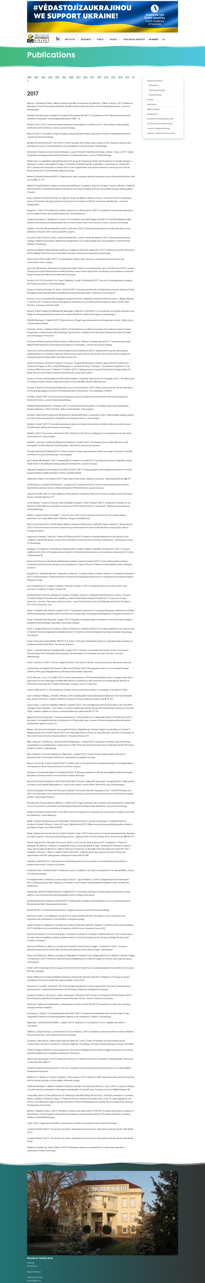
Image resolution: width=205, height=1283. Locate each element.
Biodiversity (153, 85)
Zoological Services (134, 39)
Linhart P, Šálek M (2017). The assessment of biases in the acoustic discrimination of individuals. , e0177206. (77, 690)
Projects (150, 100)
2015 (106, 77)
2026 (29, 77)
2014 (113, 77)
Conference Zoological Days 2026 (160, 119)
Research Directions (155, 81)
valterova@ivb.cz (49, 1226)
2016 (99, 77)
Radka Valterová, (34, 1226)
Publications (152, 104)
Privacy (71, 1277)
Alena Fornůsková (74, 1230)
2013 (120, 77)
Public (103, 39)
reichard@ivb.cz (34, 1215)
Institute (72, 39)
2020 (71, 77)
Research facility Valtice (122, 1192)
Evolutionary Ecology (157, 90)
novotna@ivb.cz (34, 1235)
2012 (127, 77)
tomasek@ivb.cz (73, 1219)
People (116, 39)
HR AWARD (153, 39)
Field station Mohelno (159, 1192)
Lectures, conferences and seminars (161, 133)
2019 (78, 77)
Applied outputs (153, 109)
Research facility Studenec (77, 1194)
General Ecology (155, 95)
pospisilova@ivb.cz (152, 1215)
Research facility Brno (42, 1192)
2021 (64, 77)
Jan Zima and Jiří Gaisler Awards (160, 124)
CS (163, 39)
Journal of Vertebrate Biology (158, 128)
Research (88, 39)
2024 (43, 77)
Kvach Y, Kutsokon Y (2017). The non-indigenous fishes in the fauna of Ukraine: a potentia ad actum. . (79, 662)
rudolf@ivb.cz (111, 1215)
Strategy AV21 (152, 114)
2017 (92, 77)
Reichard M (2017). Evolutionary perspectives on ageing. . (68, 910)
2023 (50, 77)
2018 (85, 77)
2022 (57, 77)
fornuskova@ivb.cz (90, 1230)
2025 (36, 77)
